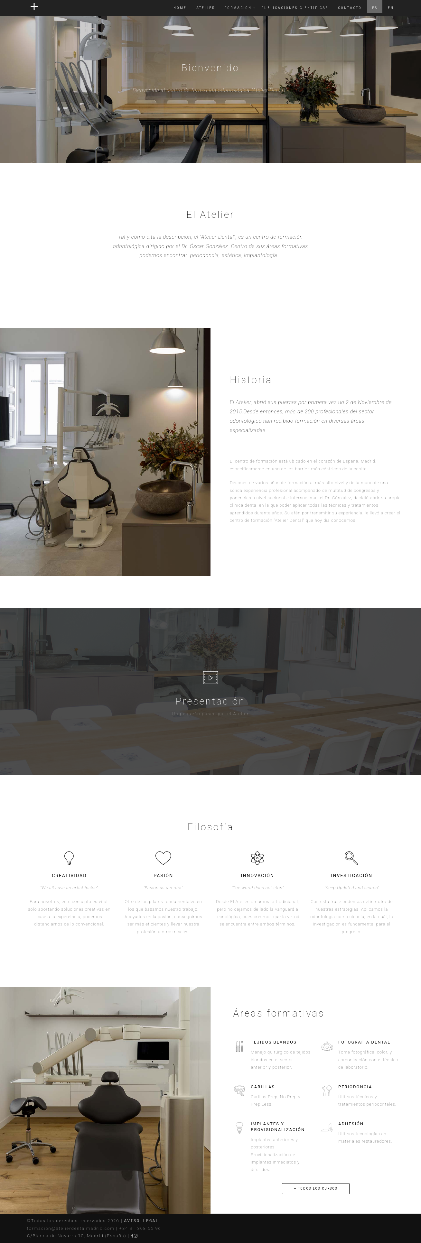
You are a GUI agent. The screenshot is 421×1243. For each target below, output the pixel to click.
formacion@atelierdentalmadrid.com (71, 1228)
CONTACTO (350, 8)
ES (375, 8)
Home (180, 8)
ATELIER (205, 8)
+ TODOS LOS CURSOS (315, 1188)
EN (391, 8)
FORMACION (238, 8)
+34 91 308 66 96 (140, 1228)
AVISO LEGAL (141, 1221)
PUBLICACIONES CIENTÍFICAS (294, 8)
